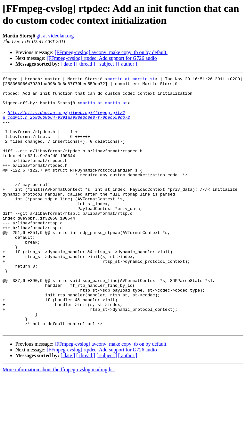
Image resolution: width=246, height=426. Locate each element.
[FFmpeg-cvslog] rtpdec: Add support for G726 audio (102, 58)
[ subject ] (106, 64)
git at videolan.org (55, 35)
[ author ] (127, 64)
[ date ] (68, 64)
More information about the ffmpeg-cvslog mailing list (59, 420)
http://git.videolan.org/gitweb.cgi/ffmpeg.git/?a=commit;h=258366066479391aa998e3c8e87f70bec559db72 (66, 123)
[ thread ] (85, 64)
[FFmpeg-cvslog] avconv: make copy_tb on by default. (111, 52)
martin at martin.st (131, 80)
